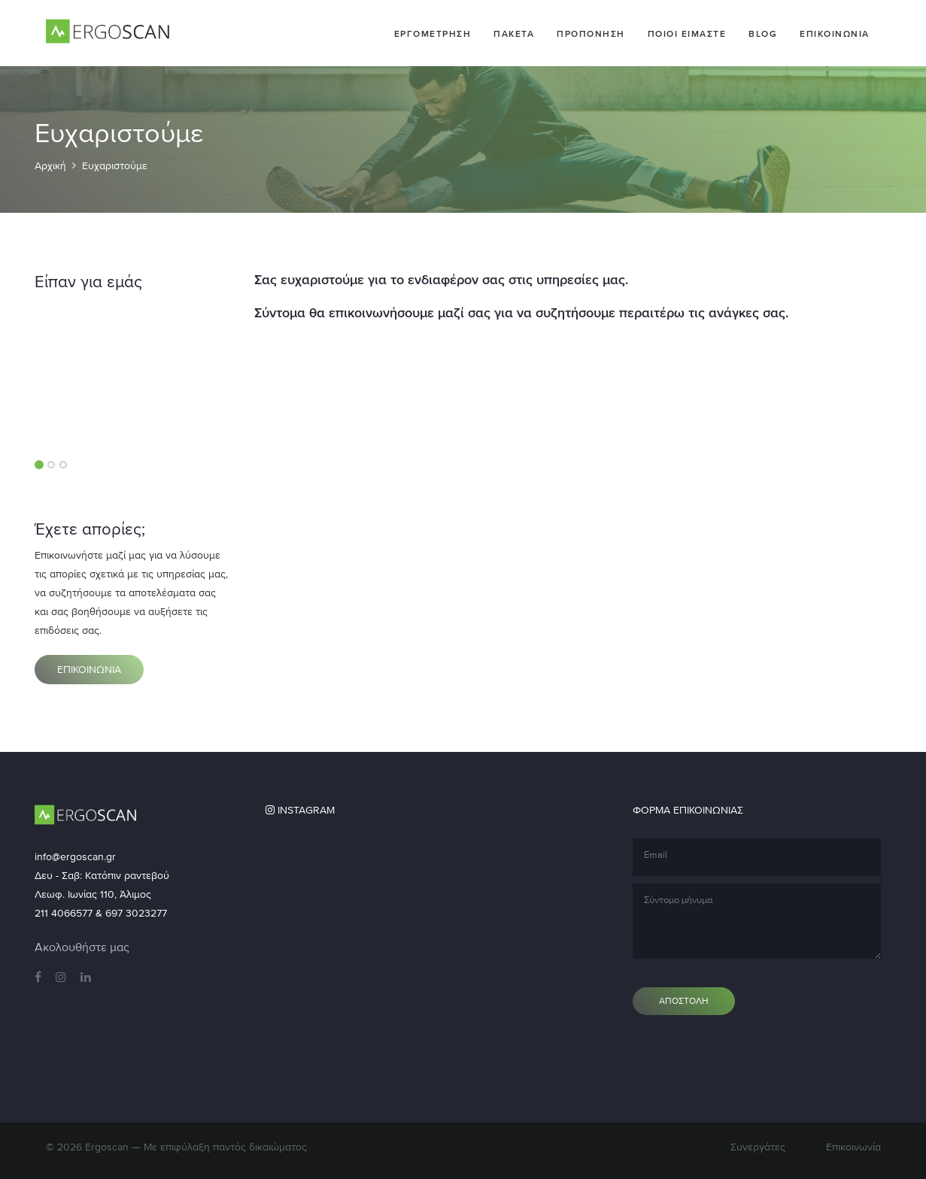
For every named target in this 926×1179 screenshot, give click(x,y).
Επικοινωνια (835, 33)
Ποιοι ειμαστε (687, 33)
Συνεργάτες (757, 1147)
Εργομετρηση (433, 33)
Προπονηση (591, 33)
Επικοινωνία (853, 1147)
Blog (762, 33)
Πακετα (513, 33)
